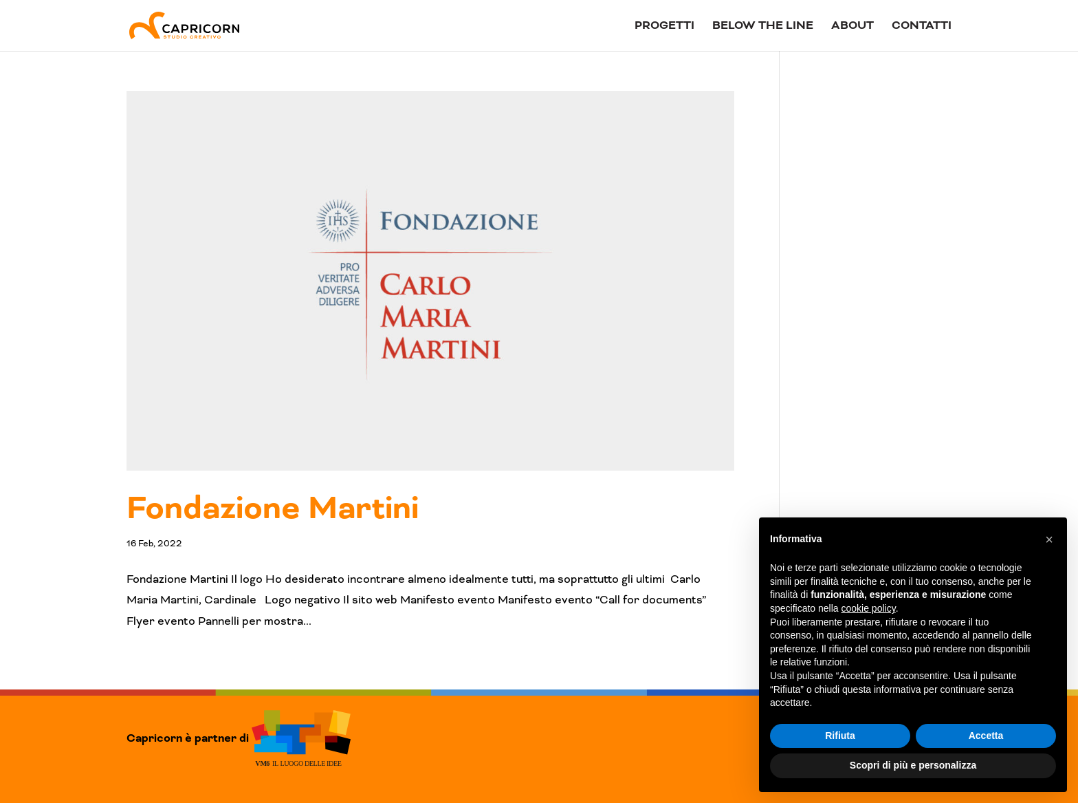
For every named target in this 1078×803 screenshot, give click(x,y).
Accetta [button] (986, 735)
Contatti (922, 27)
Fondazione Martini (272, 508)
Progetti (664, 27)
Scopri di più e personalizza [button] (913, 765)
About (852, 27)
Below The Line (762, 27)
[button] (1049, 539)
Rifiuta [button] (840, 735)
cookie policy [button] (869, 608)
